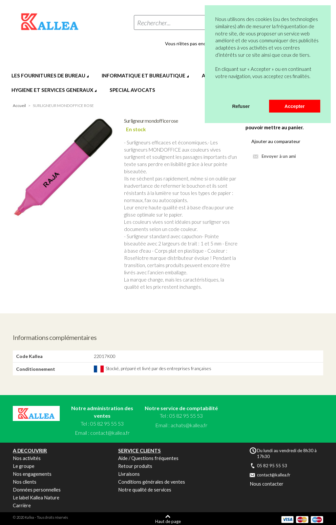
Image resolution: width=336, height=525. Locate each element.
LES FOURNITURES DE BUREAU (48, 75)
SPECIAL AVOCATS (132, 90)
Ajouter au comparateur (275, 141)
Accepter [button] (294, 106)
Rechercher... (154, 23)
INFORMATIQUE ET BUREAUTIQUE (143, 75)
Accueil (19, 105)
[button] (216, 91)
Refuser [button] (241, 106)
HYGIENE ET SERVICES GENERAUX (52, 90)
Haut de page (168, 521)
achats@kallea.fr (189, 425)
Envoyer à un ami (279, 156)
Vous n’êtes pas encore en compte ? (202, 43)
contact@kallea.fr (110, 433)
